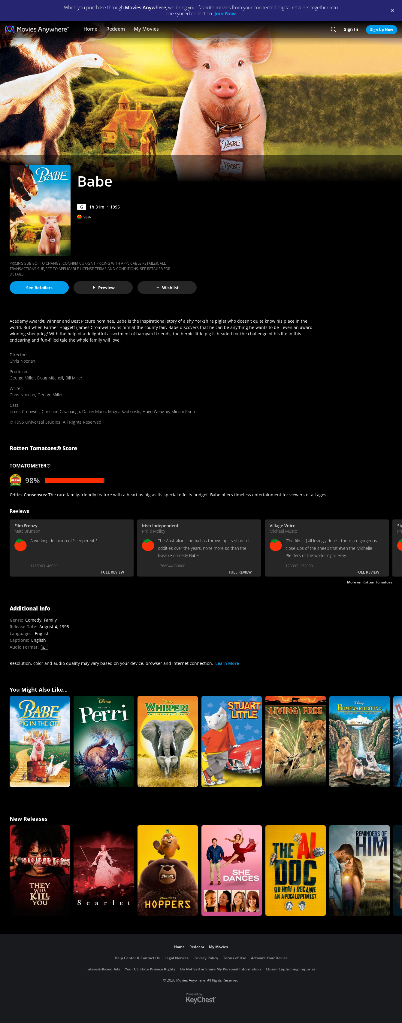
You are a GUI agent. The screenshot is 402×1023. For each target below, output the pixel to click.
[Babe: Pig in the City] (40, 741)
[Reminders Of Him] (359, 870)
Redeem (115, 29)
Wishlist (167, 288)
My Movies (146, 29)
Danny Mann (94, 411)
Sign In (351, 29)
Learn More (227, 663)
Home (90, 29)
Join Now (225, 13)
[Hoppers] (168, 870)
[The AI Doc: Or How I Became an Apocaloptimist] (295, 870)
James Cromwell (24, 411)
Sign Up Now (381, 29)
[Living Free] (295, 741)
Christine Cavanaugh (61, 411)
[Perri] (104, 741)
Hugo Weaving (156, 411)
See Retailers (39, 288)
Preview (103, 288)
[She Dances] (231, 870)
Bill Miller (73, 378)
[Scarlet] (104, 870)
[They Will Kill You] (40, 870)
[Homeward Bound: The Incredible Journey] (359, 741)
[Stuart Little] (231, 741)
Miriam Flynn (183, 411)
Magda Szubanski (124, 411)
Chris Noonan (22, 361)
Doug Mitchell (50, 378)
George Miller (22, 378)
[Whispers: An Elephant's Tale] (168, 741)
